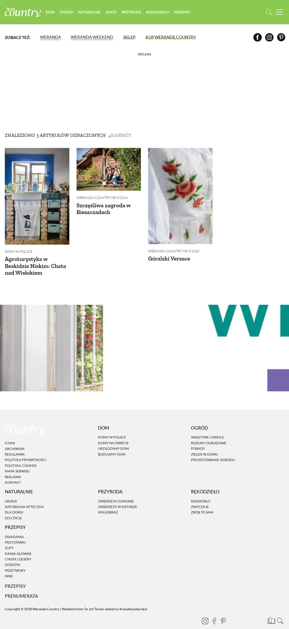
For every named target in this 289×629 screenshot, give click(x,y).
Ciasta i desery (18, 550)
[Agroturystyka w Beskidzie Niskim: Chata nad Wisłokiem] (37, 196)
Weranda (50, 37)
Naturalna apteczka (24, 498)
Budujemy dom (111, 445)
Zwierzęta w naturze (117, 498)
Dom (50, 12)
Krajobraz (108, 503)
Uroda (11, 492)
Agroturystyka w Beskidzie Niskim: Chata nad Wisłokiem (35, 265)
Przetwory (15, 561)
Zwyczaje (200, 498)
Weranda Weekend (92, 37)
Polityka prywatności (25, 451)
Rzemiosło (200, 492)
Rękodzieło (157, 12)
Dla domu (14, 503)
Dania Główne (18, 544)
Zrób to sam (202, 503)
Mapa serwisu (17, 462)
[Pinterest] (281, 37)
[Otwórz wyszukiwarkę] (269, 12)
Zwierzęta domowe (116, 492)
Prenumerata (21, 587)
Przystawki (15, 533)
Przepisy (182, 12)
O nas (10, 434)
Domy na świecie (113, 434)
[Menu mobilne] (279, 12)
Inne (9, 567)
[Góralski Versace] (180, 196)
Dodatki (12, 556)
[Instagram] (269, 37)
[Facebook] (257, 37)
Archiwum (14, 440)
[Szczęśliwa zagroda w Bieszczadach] (109, 169)
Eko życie (13, 509)
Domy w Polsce (18, 251)
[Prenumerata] (271, 611)
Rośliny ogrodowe (208, 434)
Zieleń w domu (204, 445)
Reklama (13, 468)
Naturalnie (89, 12)
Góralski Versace (169, 258)
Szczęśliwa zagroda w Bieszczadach (104, 209)
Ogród (66, 12)
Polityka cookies (21, 456)
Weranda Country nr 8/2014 (102, 198)
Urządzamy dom (113, 439)
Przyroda (131, 12)
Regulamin (15, 445)
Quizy (111, 12)
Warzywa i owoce (207, 428)
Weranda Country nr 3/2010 (173, 251)
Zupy (9, 539)
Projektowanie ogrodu (213, 451)
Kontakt (13, 473)
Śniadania (14, 528)
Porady (198, 439)
